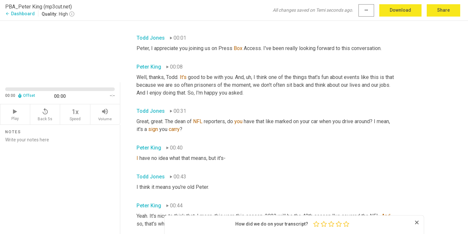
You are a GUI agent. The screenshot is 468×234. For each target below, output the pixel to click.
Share (443, 10)
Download (400, 10)
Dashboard (20, 13)
